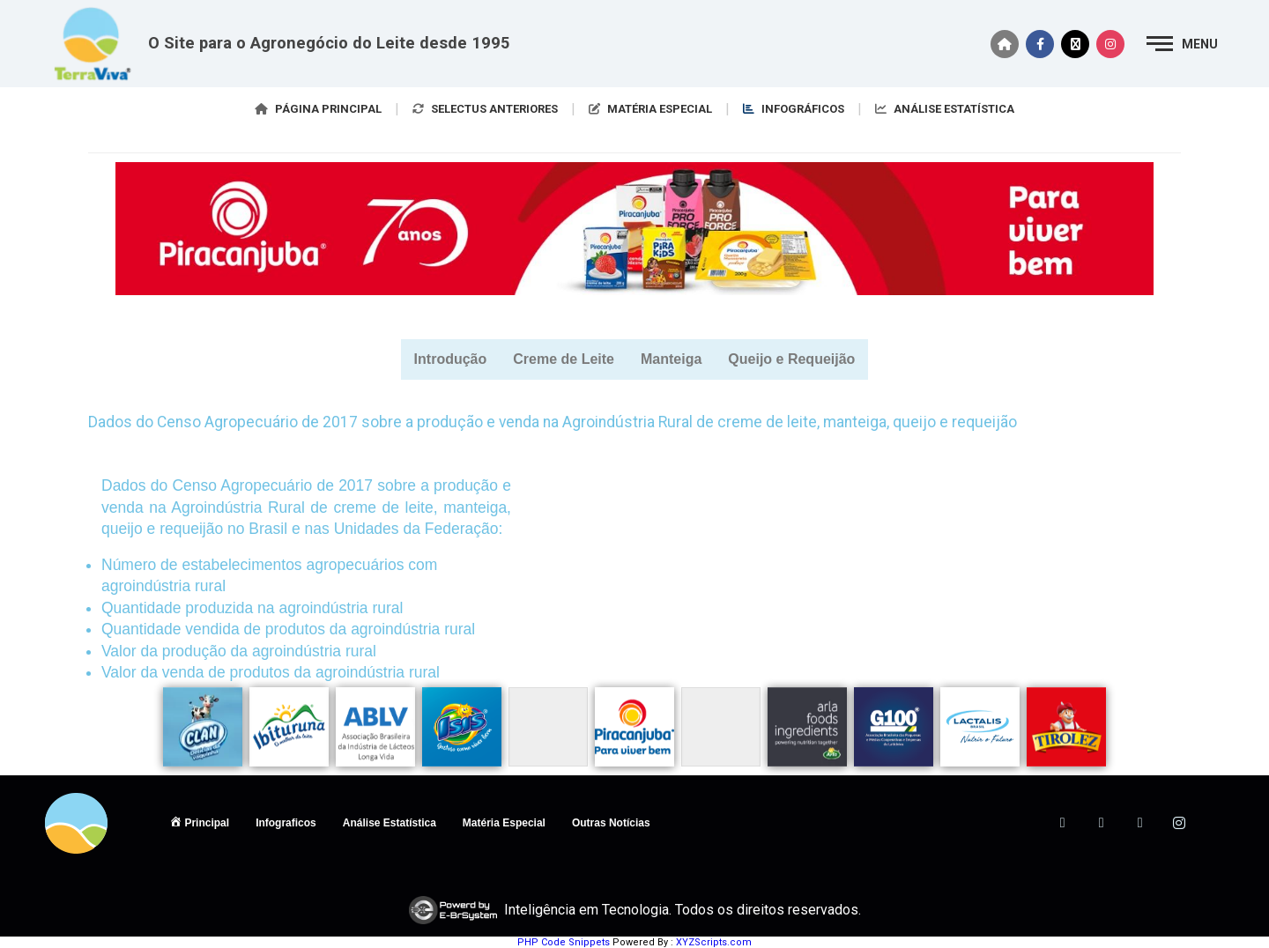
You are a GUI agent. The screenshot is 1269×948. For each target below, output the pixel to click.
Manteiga (671, 359)
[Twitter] (1101, 823)
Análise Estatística (389, 823)
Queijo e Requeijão (791, 359)
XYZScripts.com (714, 942)
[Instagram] (1179, 823)
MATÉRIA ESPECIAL (650, 108)
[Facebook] (1063, 823)
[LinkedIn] (1140, 823)
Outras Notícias (611, 823)
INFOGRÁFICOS (793, 108)
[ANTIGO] (1218, 823)
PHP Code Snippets (563, 942)
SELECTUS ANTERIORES (485, 108)
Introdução (450, 359)
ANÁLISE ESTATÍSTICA (944, 108)
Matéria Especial (504, 823)
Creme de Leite (563, 359)
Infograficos (286, 823)
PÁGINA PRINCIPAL (318, 108)
